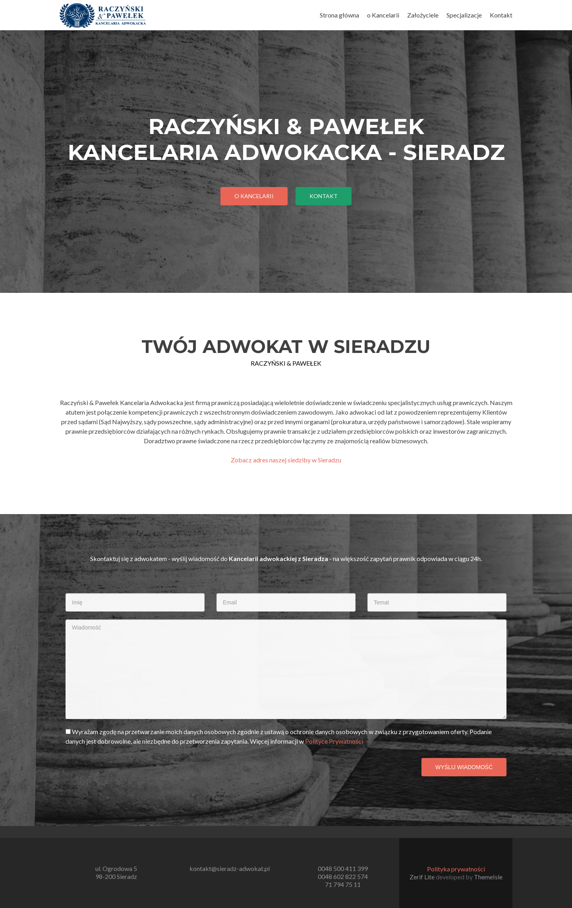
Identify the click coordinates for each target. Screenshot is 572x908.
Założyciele (423, 15)
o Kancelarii (383, 15)
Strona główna (339, 15)
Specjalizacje (464, 15)
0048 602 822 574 (343, 876)
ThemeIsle (488, 877)
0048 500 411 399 (343, 868)
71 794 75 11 (343, 884)
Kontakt (501, 15)
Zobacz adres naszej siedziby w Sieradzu (286, 460)
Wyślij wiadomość (464, 767)
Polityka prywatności (456, 869)
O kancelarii (254, 196)
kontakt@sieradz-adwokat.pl (229, 868)
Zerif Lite (423, 877)
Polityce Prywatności (334, 741)
